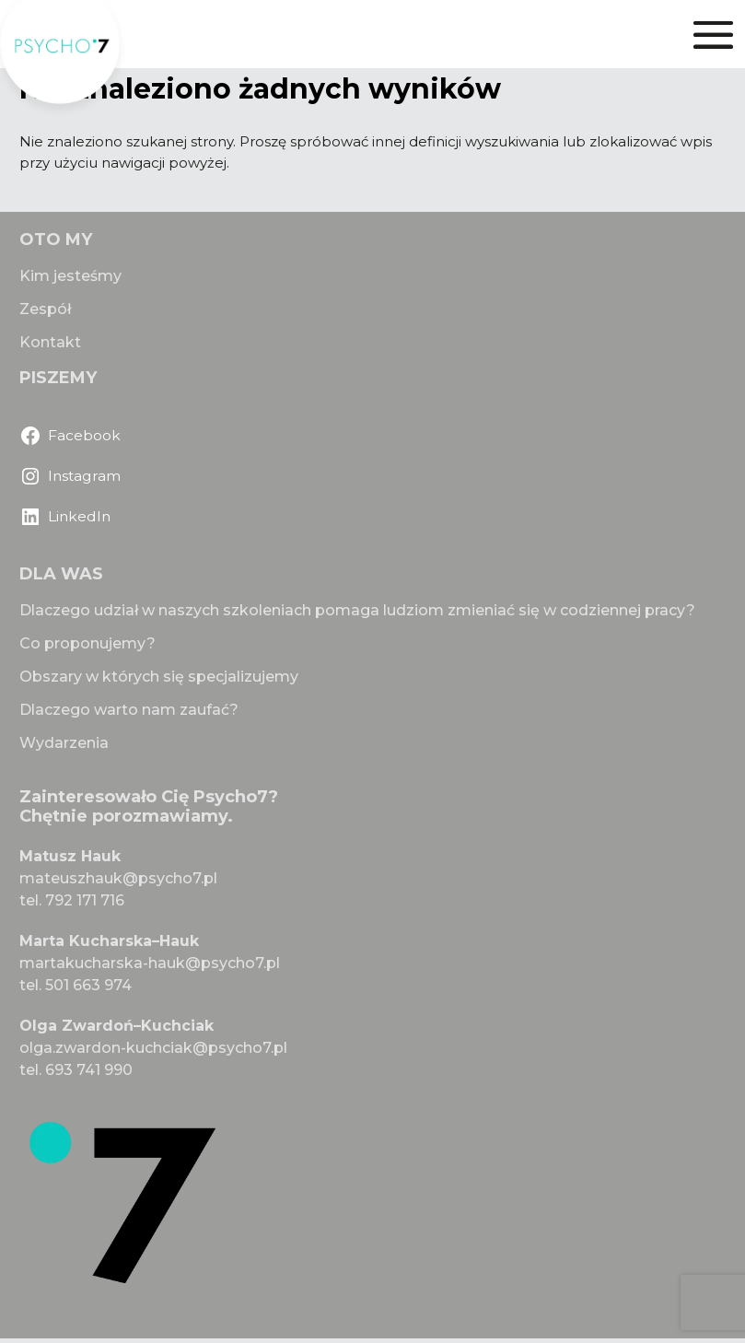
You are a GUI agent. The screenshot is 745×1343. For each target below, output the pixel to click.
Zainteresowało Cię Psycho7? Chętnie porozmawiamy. (148, 807)
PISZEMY (58, 378)
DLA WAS (61, 574)
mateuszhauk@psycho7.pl (118, 878)
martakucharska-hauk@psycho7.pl (149, 963)
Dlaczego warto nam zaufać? (129, 709)
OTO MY (55, 239)
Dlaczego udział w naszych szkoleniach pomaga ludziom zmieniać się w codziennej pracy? (357, 610)
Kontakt (50, 342)
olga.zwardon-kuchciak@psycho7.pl (153, 1048)
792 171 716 (84, 900)
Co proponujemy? (87, 643)
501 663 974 (88, 985)
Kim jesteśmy (70, 276)
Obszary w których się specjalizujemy (158, 676)
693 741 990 (89, 1070)
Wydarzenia (64, 743)
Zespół (45, 309)
